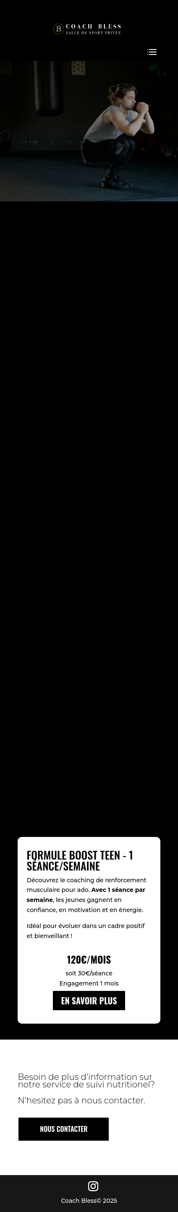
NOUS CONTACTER (63, 1129)
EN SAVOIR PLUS (89, 1000)
